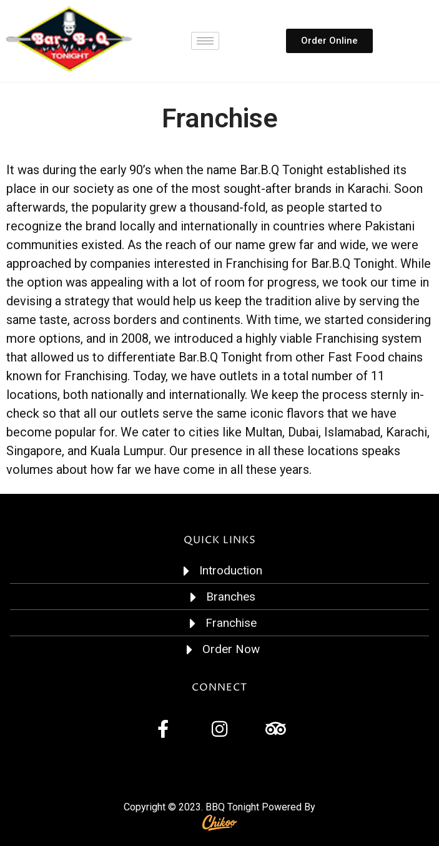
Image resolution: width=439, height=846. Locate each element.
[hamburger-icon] (205, 41)
